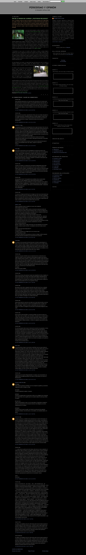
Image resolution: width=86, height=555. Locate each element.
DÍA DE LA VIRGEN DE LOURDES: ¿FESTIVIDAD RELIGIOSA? (30, 18)
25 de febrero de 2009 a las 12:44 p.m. (25, 478)
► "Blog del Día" (55, 149)
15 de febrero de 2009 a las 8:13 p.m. (25, 309)
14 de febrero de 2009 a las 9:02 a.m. (25, 237)
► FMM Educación (56, 161)
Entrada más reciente (16, 551)
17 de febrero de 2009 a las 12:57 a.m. (25, 379)
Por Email (63, 60)
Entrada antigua (45, 551)
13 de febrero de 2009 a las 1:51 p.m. (25, 189)
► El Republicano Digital (57, 175)
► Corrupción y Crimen (57, 158)
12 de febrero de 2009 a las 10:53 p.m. (25, 145)
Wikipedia (68, 47)
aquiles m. (17, 204)
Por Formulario (63, 61)
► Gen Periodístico (56, 163)
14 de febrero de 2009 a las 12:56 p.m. (25, 270)
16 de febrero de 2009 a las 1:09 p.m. (25, 342)
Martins (16, 345)
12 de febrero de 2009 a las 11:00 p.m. (25, 160)
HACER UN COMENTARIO (17, 549)
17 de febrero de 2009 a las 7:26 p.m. (25, 413)
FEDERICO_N (18, 125)
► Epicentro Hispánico (56, 178)
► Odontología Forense (57, 169)
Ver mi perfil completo (57, 41)
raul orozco (17, 416)
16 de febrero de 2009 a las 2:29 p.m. (25, 370)
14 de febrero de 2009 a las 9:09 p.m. (25, 297)
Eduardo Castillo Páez (19, 382)
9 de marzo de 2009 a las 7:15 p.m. (24, 518)
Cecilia (16, 148)
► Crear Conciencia (56, 159)
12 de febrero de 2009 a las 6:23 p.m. (25, 110)
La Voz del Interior (69, 54)
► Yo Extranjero (55, 182)
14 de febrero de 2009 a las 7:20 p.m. (25, 282)
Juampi (16, 240)
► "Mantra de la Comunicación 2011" (59, 152)
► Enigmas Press (55, 176)
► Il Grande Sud (55, 179)
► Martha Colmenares (56, 181)
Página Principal (31, 551)
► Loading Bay (55, 167)
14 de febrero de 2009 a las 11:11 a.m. (25, 251)
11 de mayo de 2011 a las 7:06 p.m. (24, 532)
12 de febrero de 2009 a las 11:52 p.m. (25, 174)
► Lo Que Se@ (55, 166)
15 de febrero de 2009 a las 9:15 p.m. (25, 323)
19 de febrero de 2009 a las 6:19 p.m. (25, 444)
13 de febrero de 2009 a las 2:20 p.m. (25, 201)
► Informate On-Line (56, 164)
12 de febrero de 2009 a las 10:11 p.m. (25, 122)
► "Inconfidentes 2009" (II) (57, 150)
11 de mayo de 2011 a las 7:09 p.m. (24, 546)
